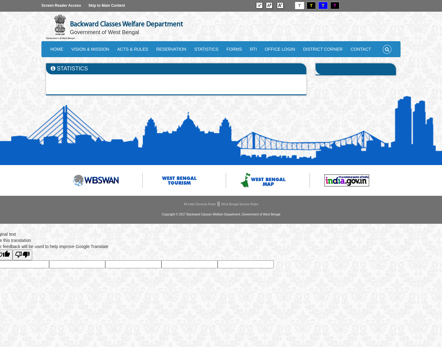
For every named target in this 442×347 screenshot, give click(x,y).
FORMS (234, 49)
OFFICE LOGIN (280, 49)
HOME (56, 49)
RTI (253, 49)
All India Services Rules (200, 204)
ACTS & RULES (132, 49)
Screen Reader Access (61, 5)
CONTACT (361, 49)
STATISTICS (206, 49)
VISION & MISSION (90, 49)
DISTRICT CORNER (323, 49)
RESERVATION (171, 49)
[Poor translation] (22, 255)
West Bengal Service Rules (239, 204)
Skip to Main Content (106, 5)
